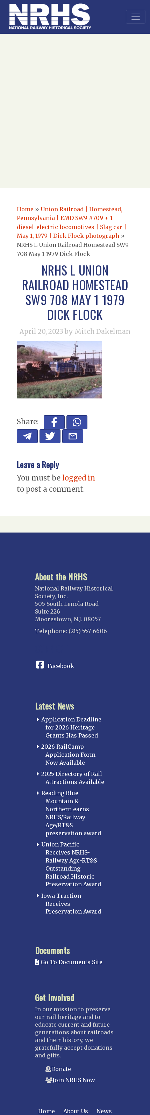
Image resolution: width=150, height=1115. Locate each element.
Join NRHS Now (73, 1080)
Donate (61, 1068)
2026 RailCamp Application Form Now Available (68, 754)
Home (25, 209)
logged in (78, 478)
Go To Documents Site (68, 962)
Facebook (61, 665)
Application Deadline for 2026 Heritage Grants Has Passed (71, 727)
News (104, 1111)
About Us (75, 1111)
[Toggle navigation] (135, 17)
